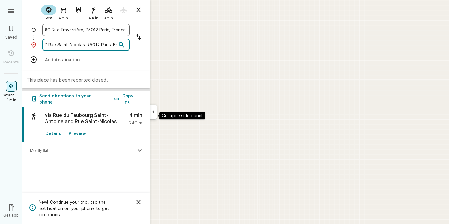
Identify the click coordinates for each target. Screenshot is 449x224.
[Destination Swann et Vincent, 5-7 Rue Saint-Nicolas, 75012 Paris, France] (81, 45)
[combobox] (86, 30)
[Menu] (11, 10)
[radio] (48, 12)
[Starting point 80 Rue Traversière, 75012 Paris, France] (86, 30)
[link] (86, 124)
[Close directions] (138, 9)
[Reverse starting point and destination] (138, 37)
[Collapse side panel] (153, 112)
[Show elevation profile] (139, 150)
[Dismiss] (138, 202)
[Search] (121, 45)
